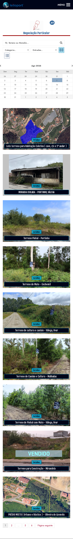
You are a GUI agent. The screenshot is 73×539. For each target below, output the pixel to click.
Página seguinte (45, 525)
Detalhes (36, 140)
